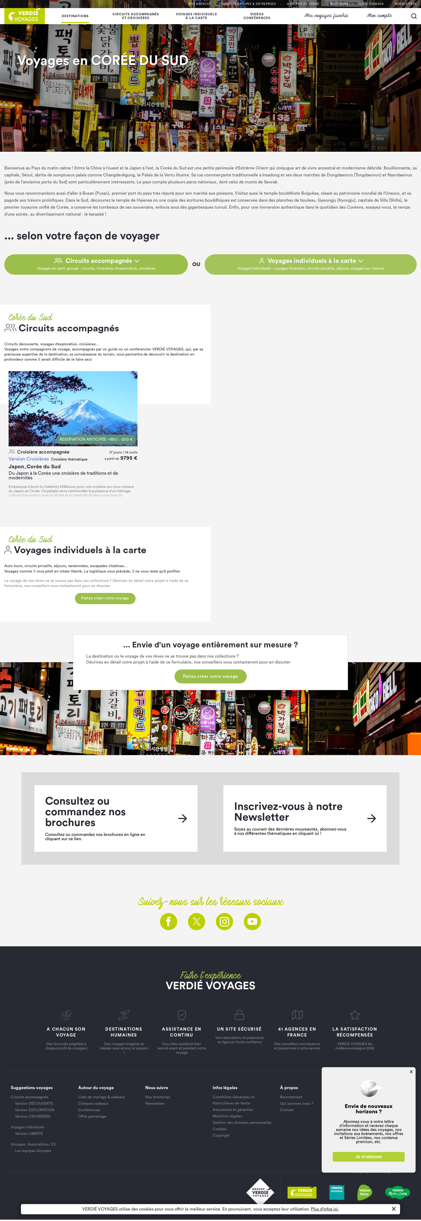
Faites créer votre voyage (105, 600)
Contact (287, 1112)
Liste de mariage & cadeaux (101, 1099)
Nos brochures (157, 1099)
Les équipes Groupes (33, 1152)
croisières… (89, 345)
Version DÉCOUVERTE (34, 1105)
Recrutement (291, 1099)
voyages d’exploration (58, 345)
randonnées (77, 568)
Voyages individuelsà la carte (196, 16)
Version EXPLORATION (35, 1112)
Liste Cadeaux (372, 4)
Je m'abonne (368, 1156)
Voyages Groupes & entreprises (249, 4)
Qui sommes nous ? (296, 1105)
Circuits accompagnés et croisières (135, 16)
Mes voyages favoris (326, 16)
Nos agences (199, 4)
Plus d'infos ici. (325, 1209)
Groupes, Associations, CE (33, 1146)
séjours (60, 568)
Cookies (220, 1130)
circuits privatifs (38, 568)
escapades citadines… (108, 568)
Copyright (221, 1137)
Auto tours (13, 568)
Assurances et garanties (233, 1111)
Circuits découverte (21, 345)
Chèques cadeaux (93, 1105)
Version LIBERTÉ (29, 1135)
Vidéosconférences (257, 16)
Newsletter (154, 1105)
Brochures (339, 4)
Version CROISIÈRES (32, 1118)
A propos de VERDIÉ (303, 4)
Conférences (89, 1112)
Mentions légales (227, 1117)
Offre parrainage (92, 1118)
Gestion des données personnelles (242, 1124)
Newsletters (406, 4)
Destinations (75, 16)
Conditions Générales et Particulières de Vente (234, 1102)
